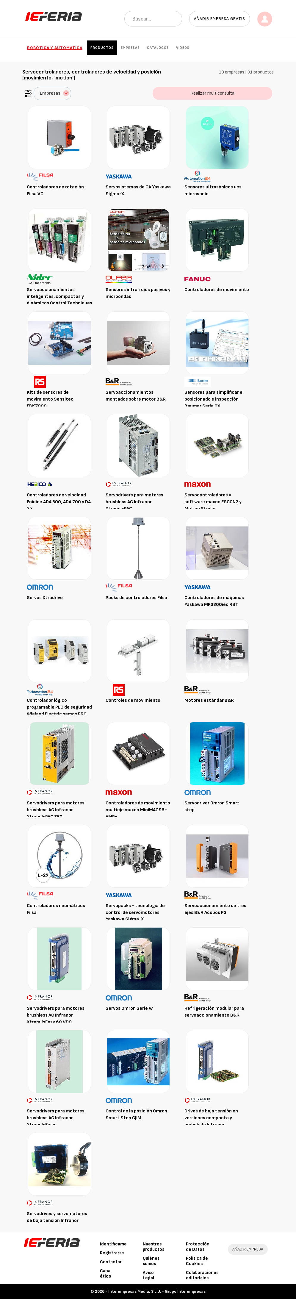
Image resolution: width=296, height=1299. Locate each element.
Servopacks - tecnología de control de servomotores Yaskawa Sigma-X (135, 912)
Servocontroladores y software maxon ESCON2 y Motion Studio (213, 502)
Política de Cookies (197, 1261)
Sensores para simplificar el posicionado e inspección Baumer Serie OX (214, 399)
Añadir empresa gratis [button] (219, 18)
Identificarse (113, 1244)
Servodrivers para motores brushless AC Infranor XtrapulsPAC (134, 502)
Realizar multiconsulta (212, 93)
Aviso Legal (148, 1275)
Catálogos (158, 48)
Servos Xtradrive (45, 598)
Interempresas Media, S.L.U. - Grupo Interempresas (157, 1291)
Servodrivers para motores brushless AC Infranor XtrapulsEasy (55, 1118)
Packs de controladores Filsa (136, 598)
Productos (102, 48)
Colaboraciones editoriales (202, 1275)
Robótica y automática (54, 47)
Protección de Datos (197, 1246)
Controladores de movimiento (216, 290)
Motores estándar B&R (209, 700)
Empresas (130, 48)
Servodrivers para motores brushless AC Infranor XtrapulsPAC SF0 (55, 810)
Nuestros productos (153, 1246)
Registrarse (112, 1253)
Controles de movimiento (133, 700)
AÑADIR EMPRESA (247, 1249)
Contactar (111, 1262)
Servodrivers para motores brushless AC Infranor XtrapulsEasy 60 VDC (55, 1015)
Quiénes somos (151, 1261)
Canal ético (106, 1273)
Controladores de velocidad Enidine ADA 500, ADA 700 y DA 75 (59, 502)
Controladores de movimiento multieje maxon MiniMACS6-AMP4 (138, 810)
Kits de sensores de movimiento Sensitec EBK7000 (50, 399)
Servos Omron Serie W (129, 1008)
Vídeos (182, 48)
